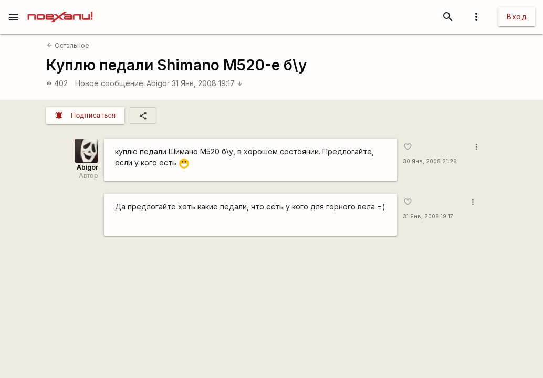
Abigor (158, 83)
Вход (517, 16)
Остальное (67, 45)
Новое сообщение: (110, 83)
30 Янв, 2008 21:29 (430, 161)
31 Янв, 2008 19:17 (207, 83)
